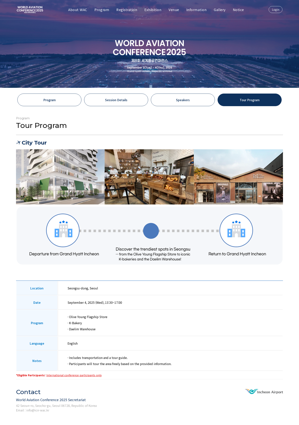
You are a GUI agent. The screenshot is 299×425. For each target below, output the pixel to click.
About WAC (77, 9)
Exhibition (152, 9)
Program (101, 9)
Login (275, 9)
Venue (174, 9)
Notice (238, 9)
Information (196, 9)
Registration (126, 9)
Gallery (220, 9)
